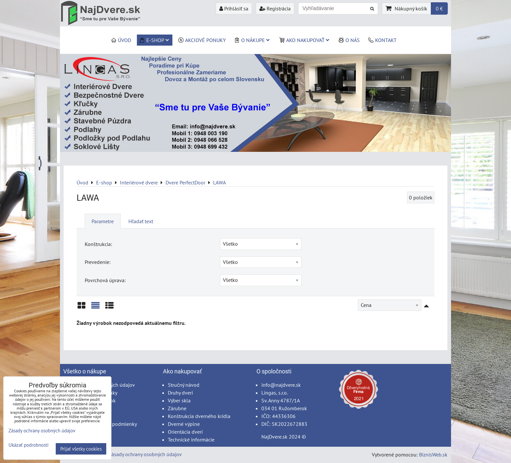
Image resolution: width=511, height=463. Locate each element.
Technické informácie (191, 439)
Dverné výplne (184, 424)
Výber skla (179, 400)
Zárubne (177, 408)
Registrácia (275, 8)
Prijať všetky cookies (81, 449)
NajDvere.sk (274, 436)
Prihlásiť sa (233, 8)
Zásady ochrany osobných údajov (145, 454)
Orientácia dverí (185, 431)
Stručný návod (183, 385)
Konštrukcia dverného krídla (199, 416)
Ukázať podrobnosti (28, 445)
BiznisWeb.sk (433, 454)
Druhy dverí (180, 392)
